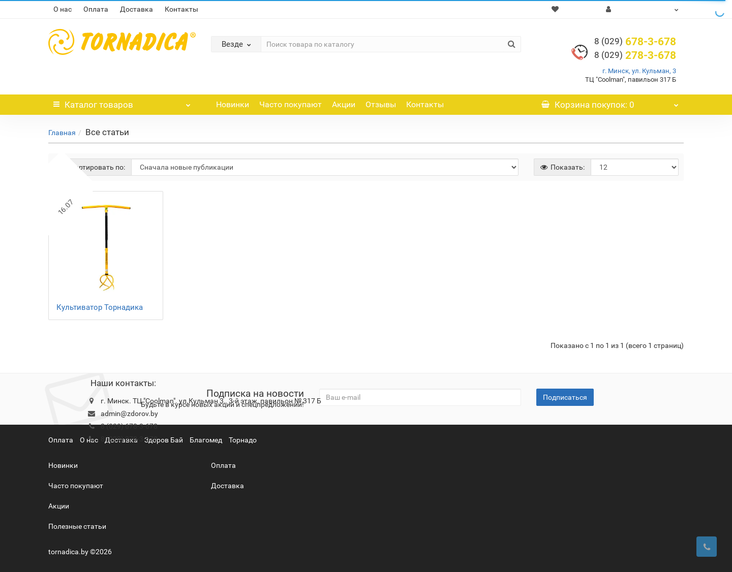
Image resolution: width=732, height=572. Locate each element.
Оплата (95, 9)
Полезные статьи (77, 526)
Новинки (232, 104)
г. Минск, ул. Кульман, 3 (639, 71)
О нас (62, 9)
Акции (343, 104)
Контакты (181, 9)
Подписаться (565, 397)
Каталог (122, 102)
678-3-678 (635, 42)
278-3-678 (635, 55)
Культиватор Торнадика (99, 307)
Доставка (136, 9)
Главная (62, 133)
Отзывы (380, 104)
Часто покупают (290, 104)
